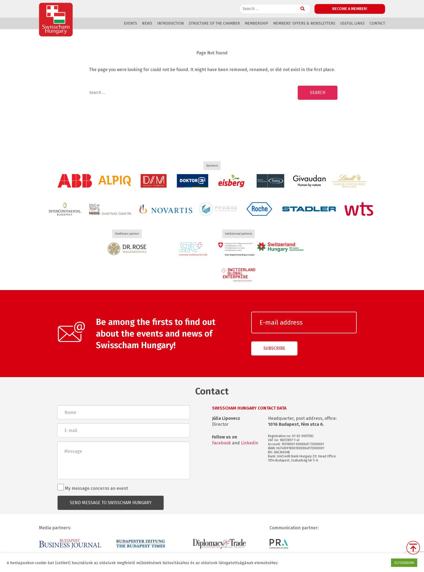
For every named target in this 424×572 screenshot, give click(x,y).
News (147, 23)
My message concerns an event (92, 487)
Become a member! (349, 8)
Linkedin (249, 442)
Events (130, 23)
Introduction (170, 23)
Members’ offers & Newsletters (304, 23)
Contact (377, 23)
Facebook (221, 442)
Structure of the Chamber (214, 23)
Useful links (352, 23)
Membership (256, 23)
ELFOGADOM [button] (404, 563)
